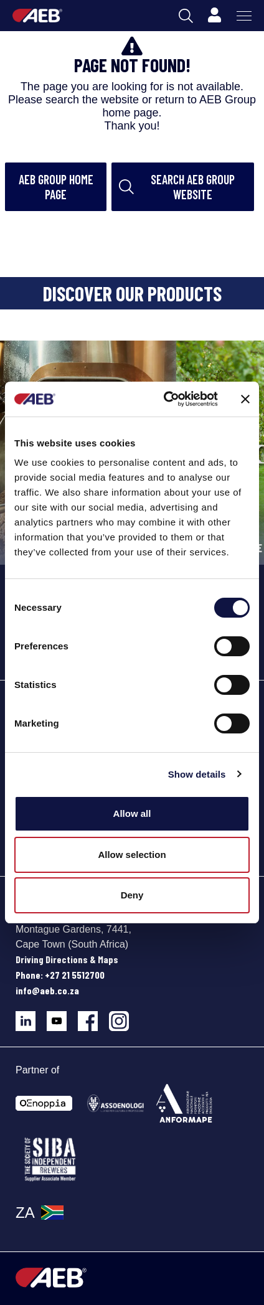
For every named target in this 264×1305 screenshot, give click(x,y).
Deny (132, 895)
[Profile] (214, 15)
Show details (197, 774)
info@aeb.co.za (47, 990)
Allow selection (132, 854)
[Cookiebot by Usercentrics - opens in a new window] (165, 399)
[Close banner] (245, 399)
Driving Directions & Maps (67, 959)
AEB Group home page (56, 187)
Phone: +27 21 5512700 (60, 975)
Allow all (132, 813)
